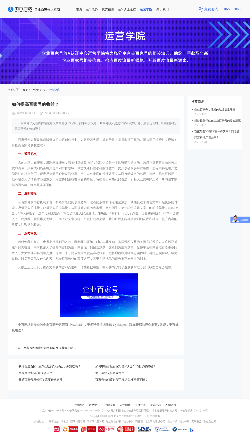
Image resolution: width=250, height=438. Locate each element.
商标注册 (54, 421)
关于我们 (162, 9)
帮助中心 (94, 405)
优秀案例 (108, 9)
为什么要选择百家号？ (110, 373)
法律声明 (79, 405)
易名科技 (172, 421)
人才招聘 (125, 405)
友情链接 (170, 405)
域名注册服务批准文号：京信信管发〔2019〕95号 (180, 410)
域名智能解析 (113, 421)
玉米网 (100, 421)
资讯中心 (155, 405)
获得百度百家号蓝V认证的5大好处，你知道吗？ (50, 366)
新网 (72, 421)
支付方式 (140, 405)
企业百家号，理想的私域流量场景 (214, 109)
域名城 (64, 421)
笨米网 (91, 421)
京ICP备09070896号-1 (54, 410)
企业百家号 (38, 89)
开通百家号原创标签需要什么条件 (40, 379)
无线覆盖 (196, 421)
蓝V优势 (92, 9)
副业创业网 (210, 421)
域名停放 (184, 421)
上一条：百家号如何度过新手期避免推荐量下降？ (44, 348)
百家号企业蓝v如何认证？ (35, 373)
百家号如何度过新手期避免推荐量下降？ (121, 379)
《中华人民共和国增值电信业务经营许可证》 (125, 410)
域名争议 (128, 421)
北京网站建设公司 (155, 421)
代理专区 (109, 405)
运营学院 (146, 9)
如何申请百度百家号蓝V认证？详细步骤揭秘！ (125, 366)
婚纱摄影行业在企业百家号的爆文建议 (217, 120)
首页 (79, 9)
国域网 (81, 421)
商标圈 (139, 421)
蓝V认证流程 (127, 9)
